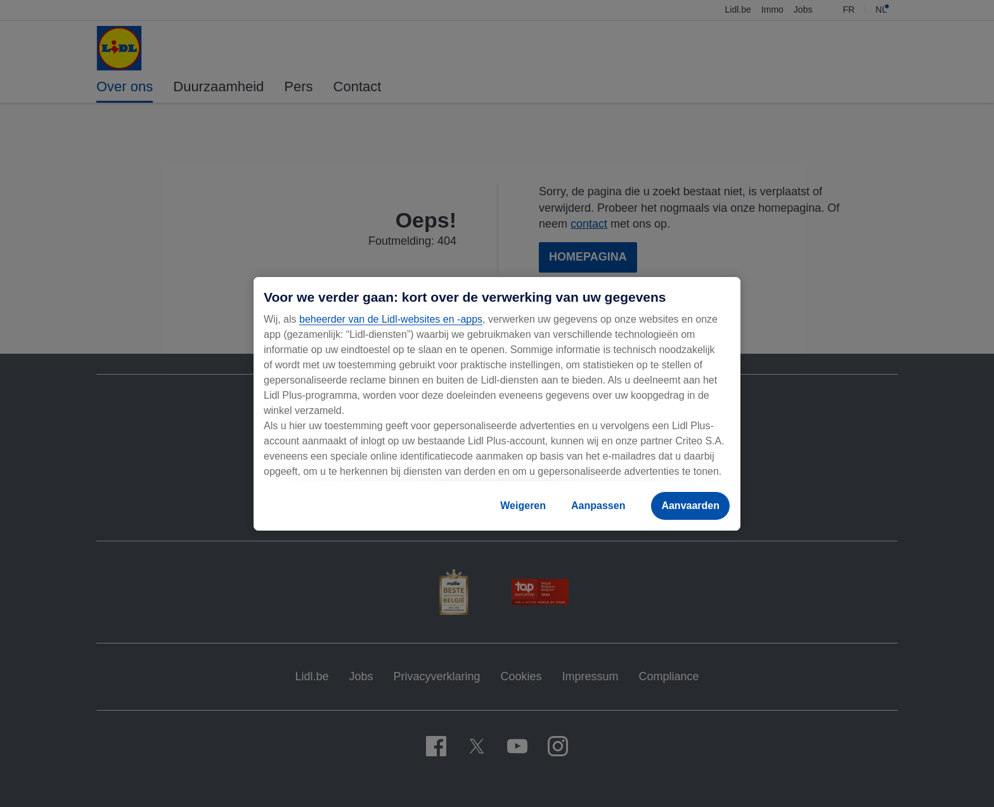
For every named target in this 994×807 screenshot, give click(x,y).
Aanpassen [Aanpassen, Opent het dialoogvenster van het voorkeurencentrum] (598, 505)
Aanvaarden (690, 505)
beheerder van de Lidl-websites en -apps (390, 319)
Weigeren (523, 505)
